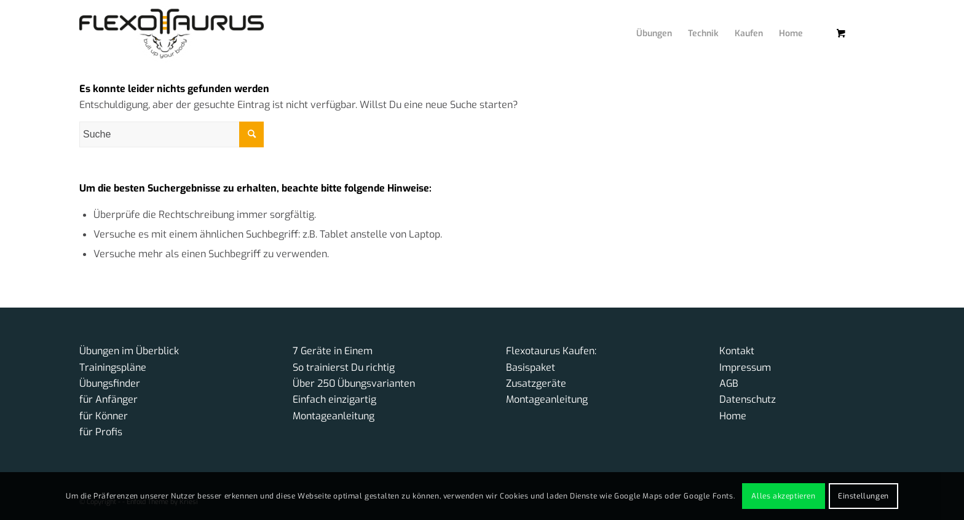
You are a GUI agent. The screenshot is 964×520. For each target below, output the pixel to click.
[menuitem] (645, 21)
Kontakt (736, 350)
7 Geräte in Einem (333, 350)
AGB (728, 383)
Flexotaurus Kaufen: (551, 350)
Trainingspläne (112, 367)
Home (732, 415)
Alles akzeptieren (783, 496)
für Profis (100, 431)
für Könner (103, 415)
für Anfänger (108, 399)
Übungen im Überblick (129, 350)
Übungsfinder (109, 383)
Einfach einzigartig (334, 399)
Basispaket (530, 367)
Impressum (745, 367)
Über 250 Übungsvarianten (354, 383)
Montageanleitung (333, 415)
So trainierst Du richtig (344, 367)
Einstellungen (863, 496)
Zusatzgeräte (536, 383)
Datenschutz (747, 399)
